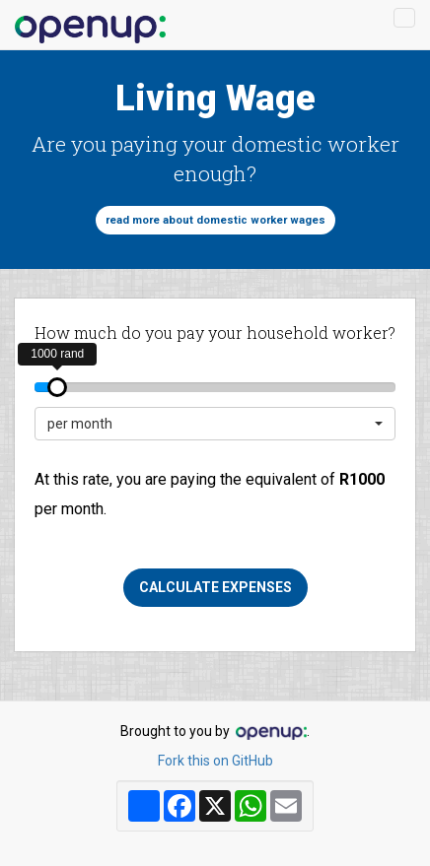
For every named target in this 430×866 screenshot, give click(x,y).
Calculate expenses (215, 587)
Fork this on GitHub (215, 760)
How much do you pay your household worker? (215, 332)
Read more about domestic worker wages (215, 220)
